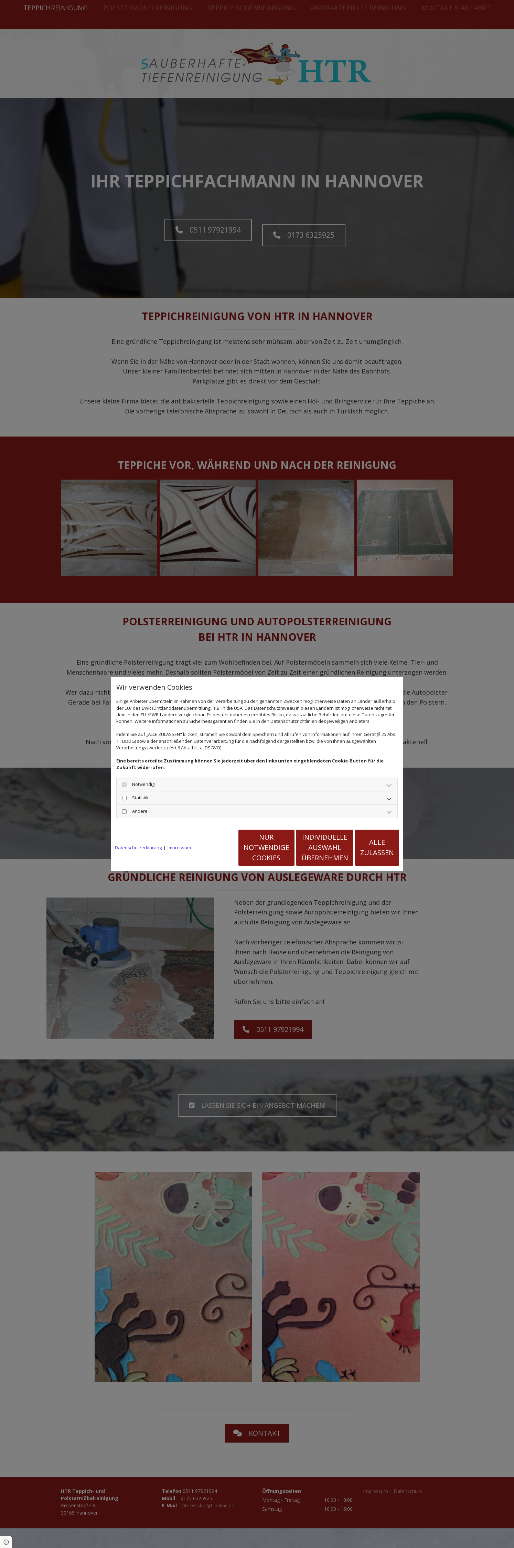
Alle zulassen (367, 847)
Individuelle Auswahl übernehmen (302, 847)
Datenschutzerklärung (138, 847)
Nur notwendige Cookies (236, 847)
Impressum (179, 847)
